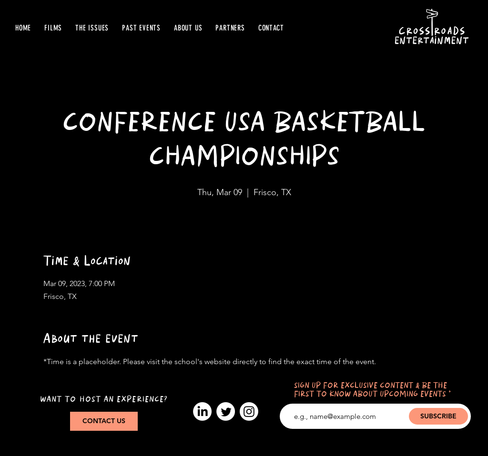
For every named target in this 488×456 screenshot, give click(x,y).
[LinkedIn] (202, 411)
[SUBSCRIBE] (438, 416)
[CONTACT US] (104, 421)
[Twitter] (225, 411)
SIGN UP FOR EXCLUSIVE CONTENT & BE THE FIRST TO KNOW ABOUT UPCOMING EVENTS (370, 390)
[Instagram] (249, 411)
